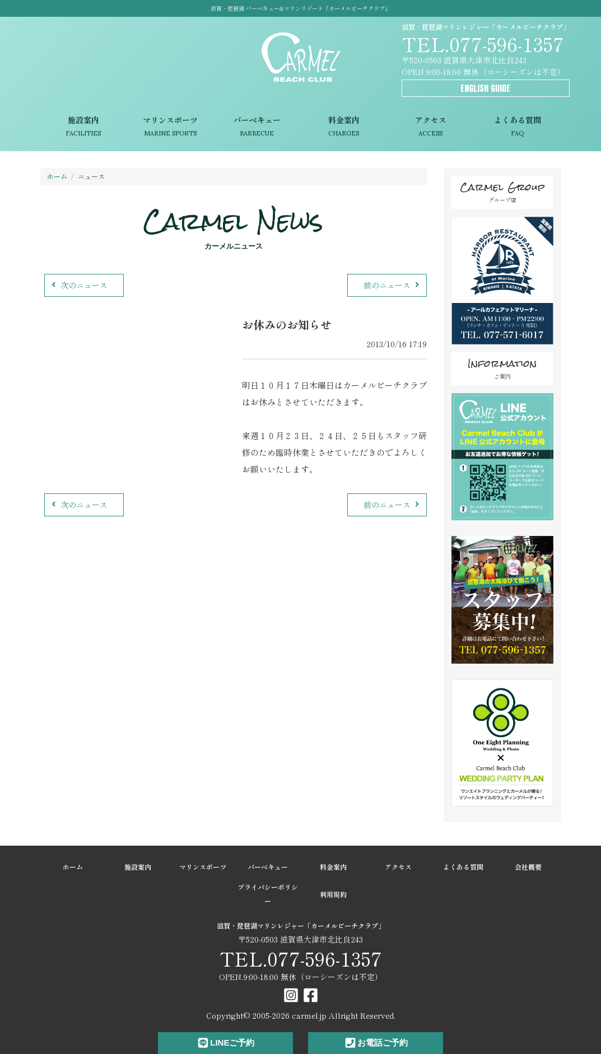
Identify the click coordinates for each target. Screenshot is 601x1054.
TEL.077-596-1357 (483, 43)
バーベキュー (256, 127)
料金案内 (343, 127)
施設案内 (83, 127)
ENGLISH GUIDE (485, 88)
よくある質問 (517, 127)
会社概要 (528, 866)
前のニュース (393, 285)
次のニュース (78, 285)
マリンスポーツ (170, 127)
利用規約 (333, 894)
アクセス (430, 127)
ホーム (57, 176)
